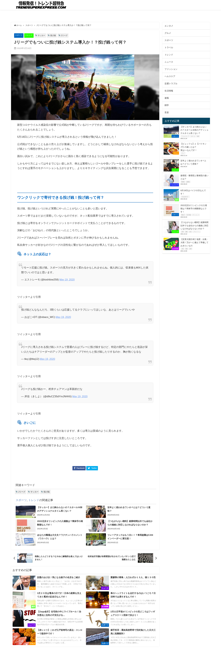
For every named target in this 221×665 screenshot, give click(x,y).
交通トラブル (171, 83)
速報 (167, 98)
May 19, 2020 (67, 279)
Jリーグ (66, 35)
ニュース (169, 62)
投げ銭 (55, 35)
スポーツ (19, 35)
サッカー (43, 35)
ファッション (171, 69)
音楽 (167, 112)
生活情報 (169, 91)
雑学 (167, 105)
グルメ (168, 33)
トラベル (169, 47)
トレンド (30, 35)
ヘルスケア (170, 76)
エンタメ (169, 26)
